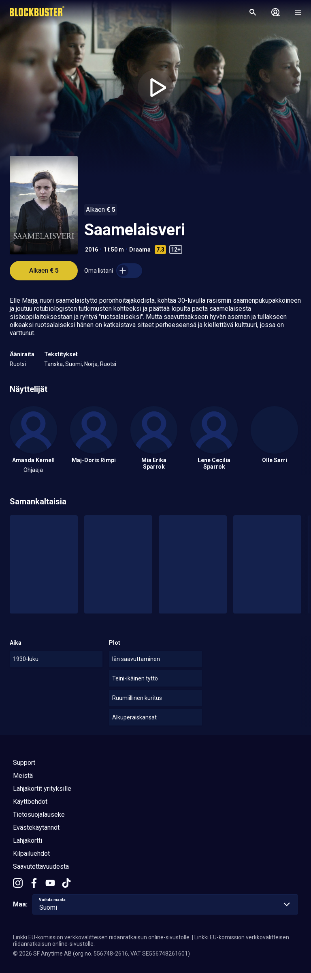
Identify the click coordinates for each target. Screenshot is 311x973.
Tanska (53, 364)
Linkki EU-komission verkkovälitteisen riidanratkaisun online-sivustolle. (102, 937)
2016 (91, 249)
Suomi (73, 364)
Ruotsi (18, 364)
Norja (91, 364)
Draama (140, 249)
